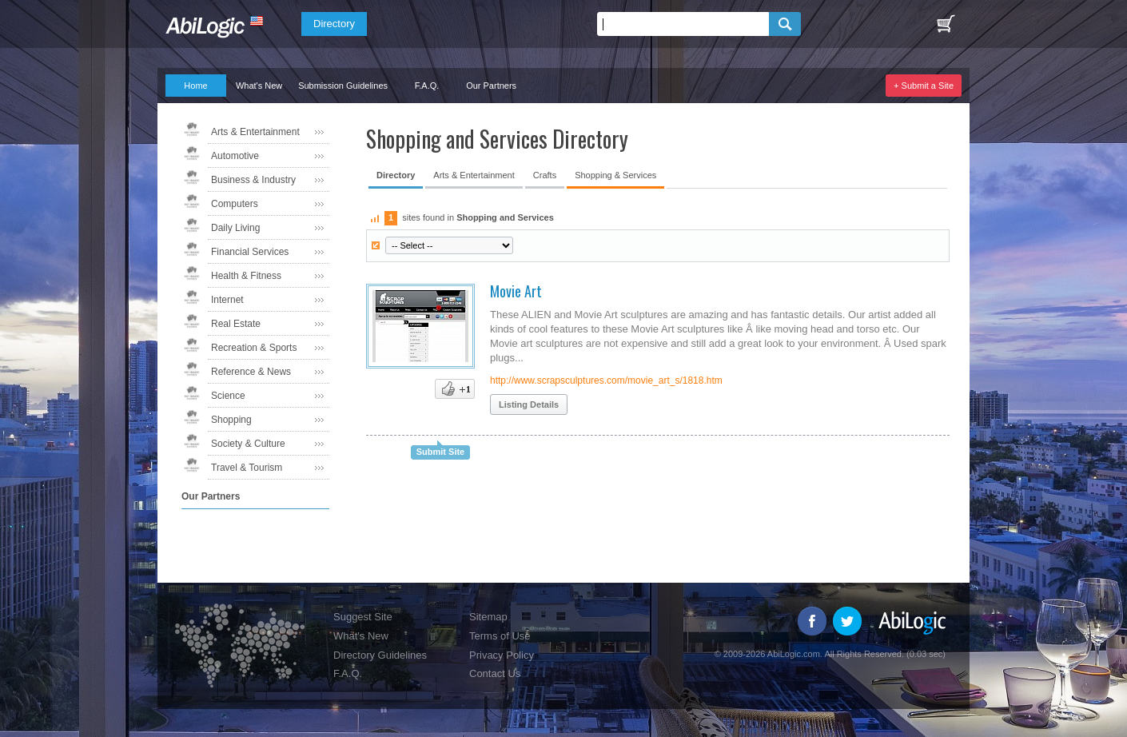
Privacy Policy (501, 655)
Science (228, 395)
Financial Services (250, 251)
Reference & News (251, 371)
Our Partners (491, 85)
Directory (334, 24)
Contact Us (494, 673)
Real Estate (236, 323)
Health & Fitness (246, 275)
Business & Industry (253, 179)
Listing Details (529, 404)
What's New (259, 85)
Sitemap (488, 617)
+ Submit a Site (924, 85)
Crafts (544, 175)
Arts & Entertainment (255, 131)
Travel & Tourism (246, 467)
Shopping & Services (615, 175)
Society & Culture (248, 443)
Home (195, 85)
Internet (227, 299)
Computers (234, 203)
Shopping (231, 419)
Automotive (235, 155)
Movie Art (516, 291)
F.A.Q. (427, 85)
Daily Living (235, 227)
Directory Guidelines (380, 655)
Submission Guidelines (343, 85)
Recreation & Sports (254, 347)
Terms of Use (500, 636)
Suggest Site (362, 617)
